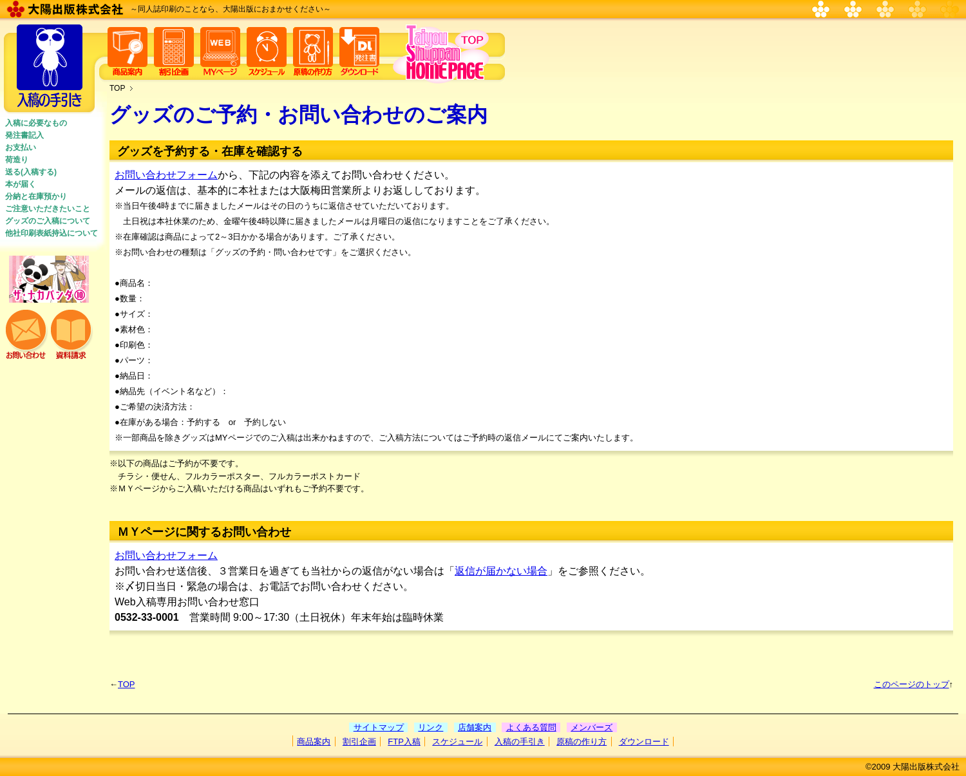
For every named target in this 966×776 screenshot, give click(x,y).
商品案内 (313, 741)
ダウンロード (644, 741)
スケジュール (457, 741)
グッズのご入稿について (47, 220)
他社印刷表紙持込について (51, 233)
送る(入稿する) (31, 171)
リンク (430, 727)
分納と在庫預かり (36, 196)
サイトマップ (379, 727)
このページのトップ (911, 684)
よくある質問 (531, 727)
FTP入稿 (404, 741)
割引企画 (359, 741)
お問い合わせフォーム (166, 174)
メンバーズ (591, 727)
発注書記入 (24, 135)
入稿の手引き (520, 741)
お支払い (20, 147)
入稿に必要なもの (36, 123)
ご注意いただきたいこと (47, 208)
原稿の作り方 (581, 741)
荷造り (16, 159)
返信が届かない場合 (501, 570)
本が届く (20, 184)
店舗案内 (474, 727)
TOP (117, 88)
